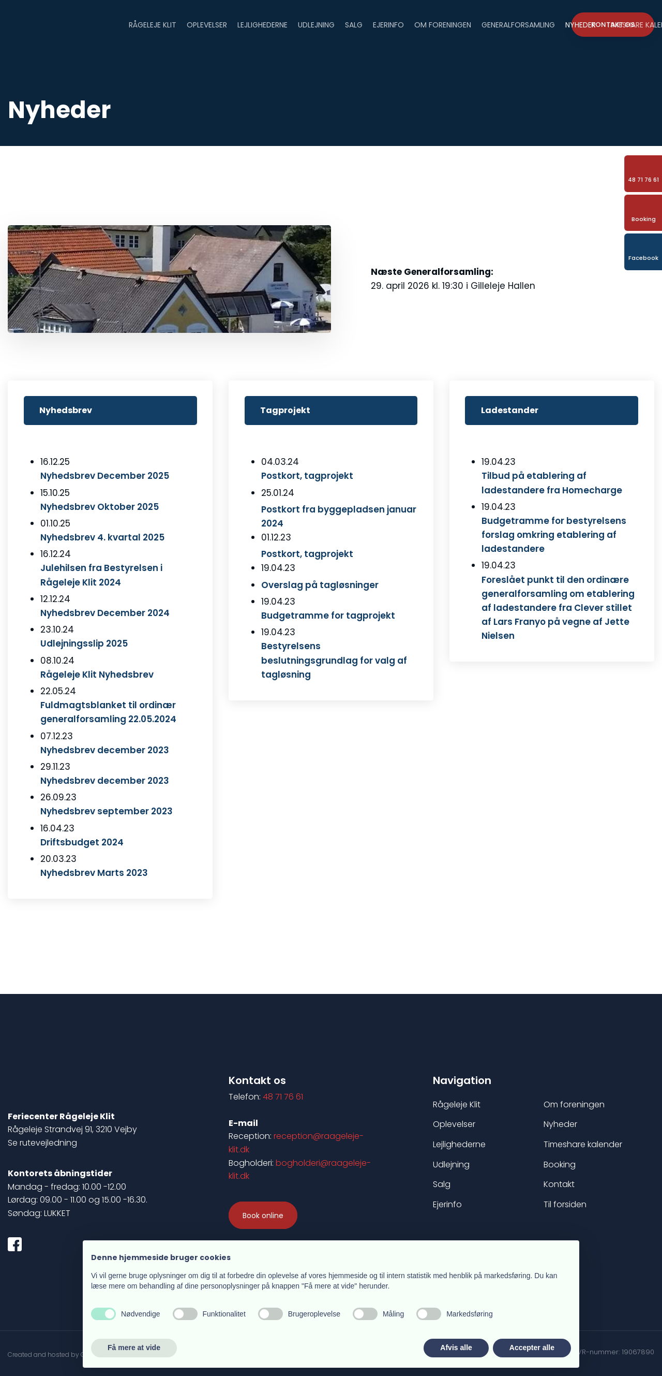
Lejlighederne (262, 24)
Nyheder (580, 24)
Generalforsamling (518, 24)
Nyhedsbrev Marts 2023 (94, 873)
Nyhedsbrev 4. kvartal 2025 (102, 537)
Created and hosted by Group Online (65, 1354)
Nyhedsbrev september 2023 (106, 811)
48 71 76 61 (283, 1097)
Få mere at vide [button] (134, 1347)
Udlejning (316, 24)
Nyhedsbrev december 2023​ (104, 750)
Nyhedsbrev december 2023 (104, 780)
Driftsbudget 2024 (82, 842)
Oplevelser (207, 24)
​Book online (263, 1215)
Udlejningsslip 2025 (84, 643)
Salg (354, 24)
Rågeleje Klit (152, 24)
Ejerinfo (388, 24)
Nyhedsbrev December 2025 (104, 476)
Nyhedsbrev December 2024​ (105, 613)
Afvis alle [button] (456, 1347)
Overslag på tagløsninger (320, 585)
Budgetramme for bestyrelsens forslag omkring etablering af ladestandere (554, 535)
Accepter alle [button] (531, 1347)
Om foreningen (442, 24)
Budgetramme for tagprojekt (328, 615)
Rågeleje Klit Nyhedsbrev (97, 674)
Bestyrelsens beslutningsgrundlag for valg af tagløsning (334, 660)
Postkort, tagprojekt (307, 554)
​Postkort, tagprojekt (307, 476)
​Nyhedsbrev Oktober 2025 (99, 507)
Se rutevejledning (42, 1143)
